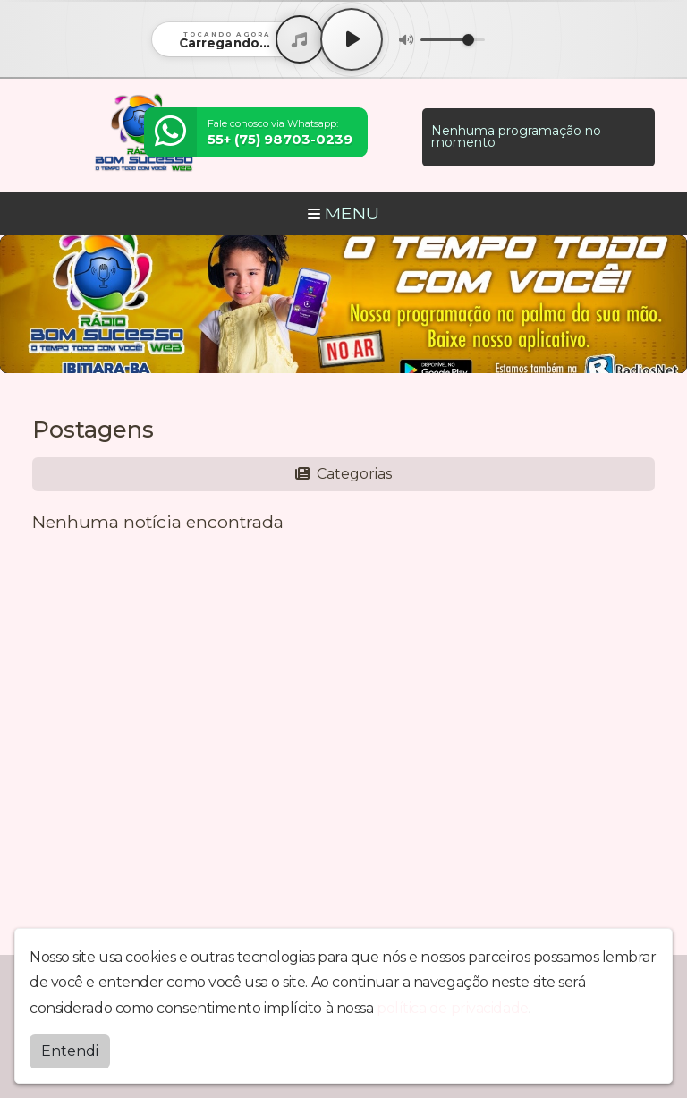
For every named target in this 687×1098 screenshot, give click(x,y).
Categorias (343, 473)
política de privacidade (453, 1008)
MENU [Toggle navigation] (343, 213)
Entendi (69, 1051)
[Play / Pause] (351, 39)
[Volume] (452, 39)
